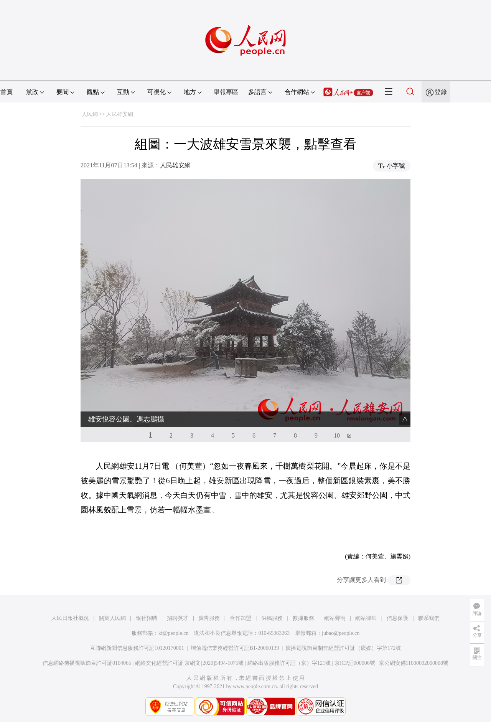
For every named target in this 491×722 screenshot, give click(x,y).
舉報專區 (226, 92)
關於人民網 (112, 618)
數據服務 (303, 618)
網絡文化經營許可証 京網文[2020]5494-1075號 (189, 663)
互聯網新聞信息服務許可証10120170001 (137, 648)
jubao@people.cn (340, 633)
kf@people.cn (173, 633)
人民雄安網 (119, 114)
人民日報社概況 (70, 618)
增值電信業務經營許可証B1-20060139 (235, 648)
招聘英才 (177, 618)
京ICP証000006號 (354, 663)
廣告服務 (209, 618)
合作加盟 (240, 618)
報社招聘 (146, 618)
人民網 (90, 114)
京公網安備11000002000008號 (413, 663)
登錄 (441, 92)
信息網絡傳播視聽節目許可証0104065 (87, 663)
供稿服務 (272, 618)
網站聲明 (335, 618)
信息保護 (397, 618)
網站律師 (366, 618)
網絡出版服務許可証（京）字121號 (289, 663)
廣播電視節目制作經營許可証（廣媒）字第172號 (343, 648)
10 (337, 435)
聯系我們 (429, 618)
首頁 (6, 92)
